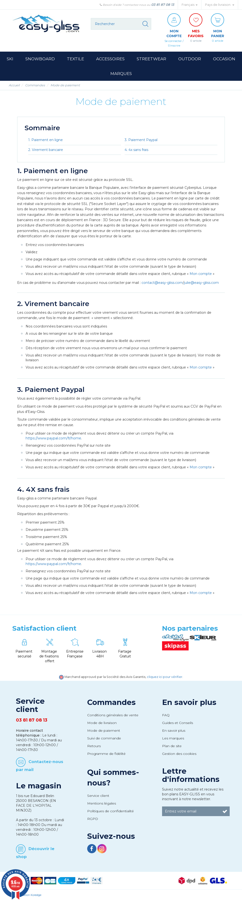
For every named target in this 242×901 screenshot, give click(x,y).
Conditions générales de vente (112, 715)
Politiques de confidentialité (110, 811)
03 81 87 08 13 (162, 5)
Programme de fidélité (106, 754)
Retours (94, 746)
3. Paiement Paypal (141, 140)
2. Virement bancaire (45, 150)
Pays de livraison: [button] (219, 5)
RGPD (92, 819)
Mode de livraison (102, 723)
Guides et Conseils (177, 723)
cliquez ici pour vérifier (164, 677)
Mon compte (201, 274)
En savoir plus (189, 702)
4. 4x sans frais (136, 150)
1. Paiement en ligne (45, 140)
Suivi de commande (104, 738)
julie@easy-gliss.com (201, 282)
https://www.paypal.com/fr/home (53, 438)
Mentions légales (101, 803)
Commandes (111, 702)
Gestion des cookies (179, 754)
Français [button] (190, 5)
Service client (98, 796)
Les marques (173, 738)
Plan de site (172, 746)
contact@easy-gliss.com (162, 282)
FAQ (166, 715)
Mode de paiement (103, 731)
